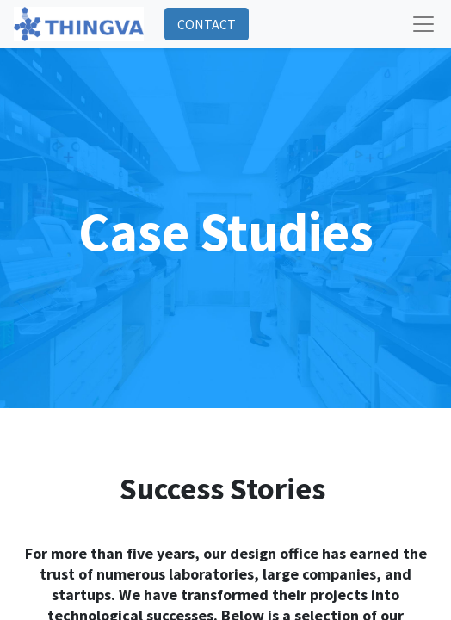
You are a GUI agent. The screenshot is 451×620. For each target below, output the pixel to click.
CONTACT (206, 24)
